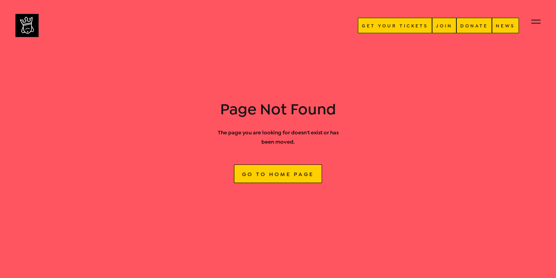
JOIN (444, 25)
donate (474, 25)
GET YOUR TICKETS (395, 25)
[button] (536, 21)
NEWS (505, 25)
